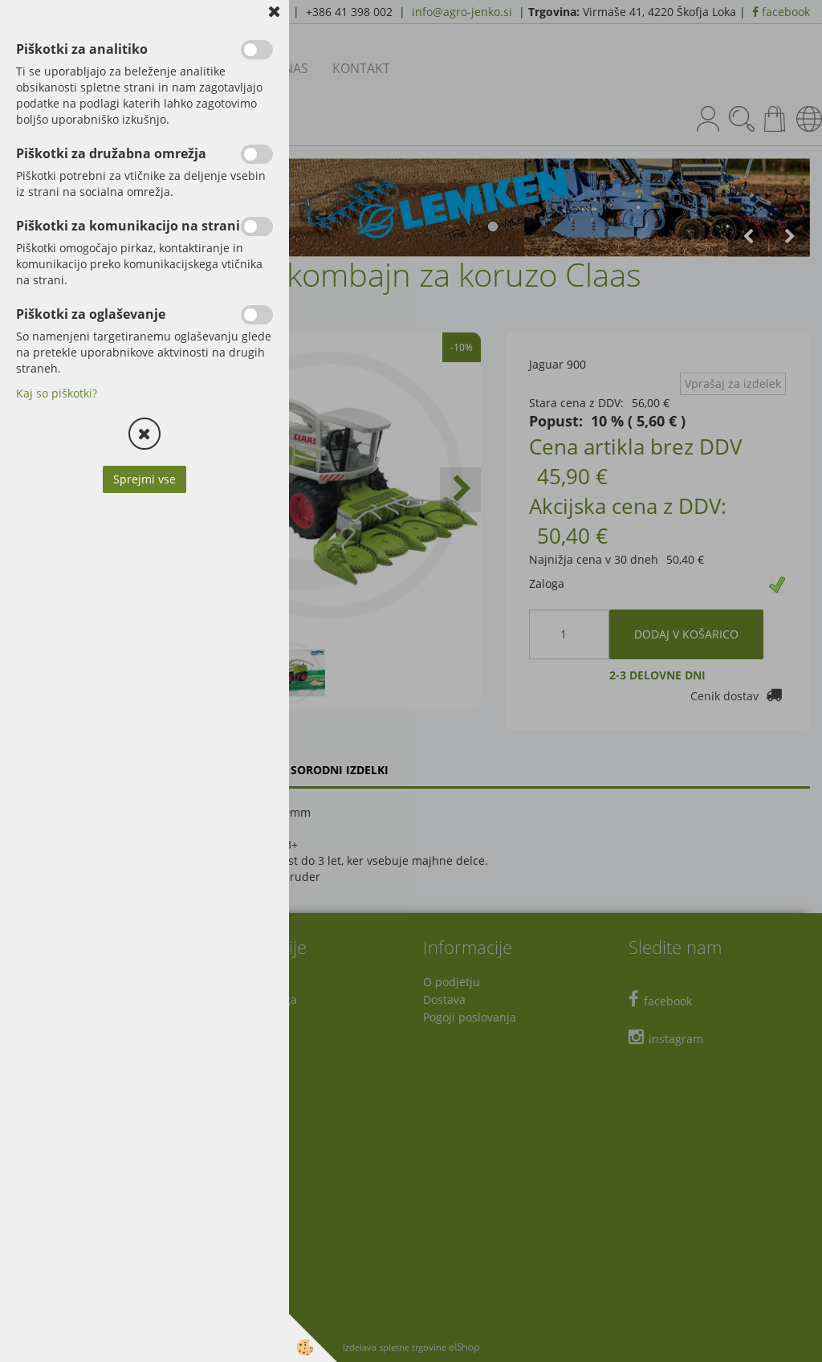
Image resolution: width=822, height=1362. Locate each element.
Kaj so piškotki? (56, 393)
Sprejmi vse (144, 479)
